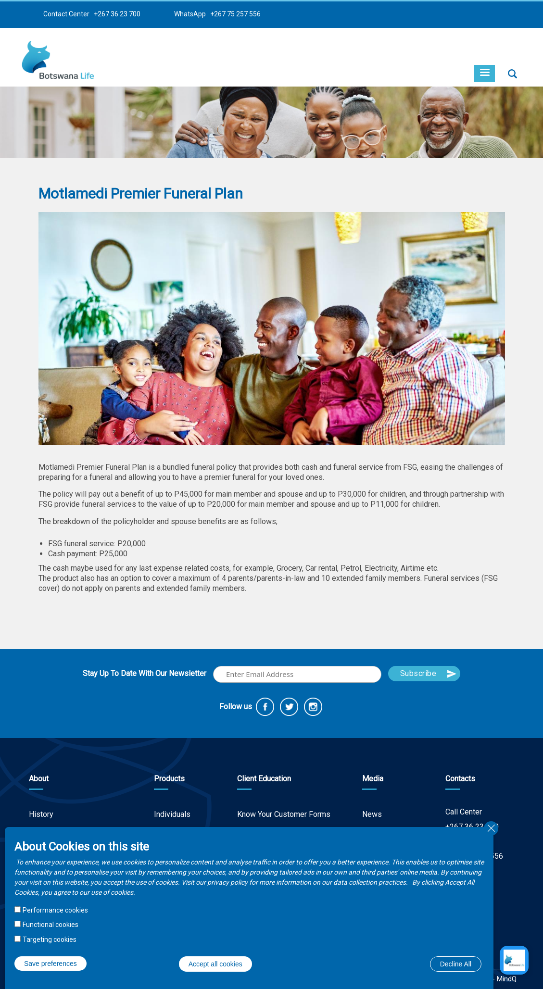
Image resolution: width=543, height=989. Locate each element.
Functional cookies (50, 924)
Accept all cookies (215, 964)
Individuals (172, 814)
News (372, 814)
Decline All (455, 964)
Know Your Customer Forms (283, 814)
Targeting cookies (49, 939)
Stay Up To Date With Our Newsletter (144, 673)
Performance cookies (55, 910)
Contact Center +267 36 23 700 (91, 14)
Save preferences (50, 963)
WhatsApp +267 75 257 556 (217, 14)
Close (491, 828)
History (41, 814)
